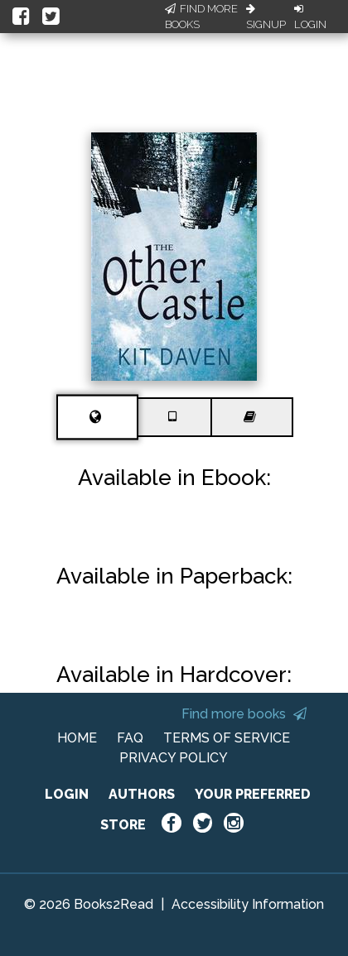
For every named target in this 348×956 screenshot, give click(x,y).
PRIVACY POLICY (173, 758)
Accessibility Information (248, 904)
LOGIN (67, 794)
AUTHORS (142, 794)
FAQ (130, 738)
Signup (266, 17)
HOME (77, 738)
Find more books (244, 714)
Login (310, 17)
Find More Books (201, 16)
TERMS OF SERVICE (226, 738)
